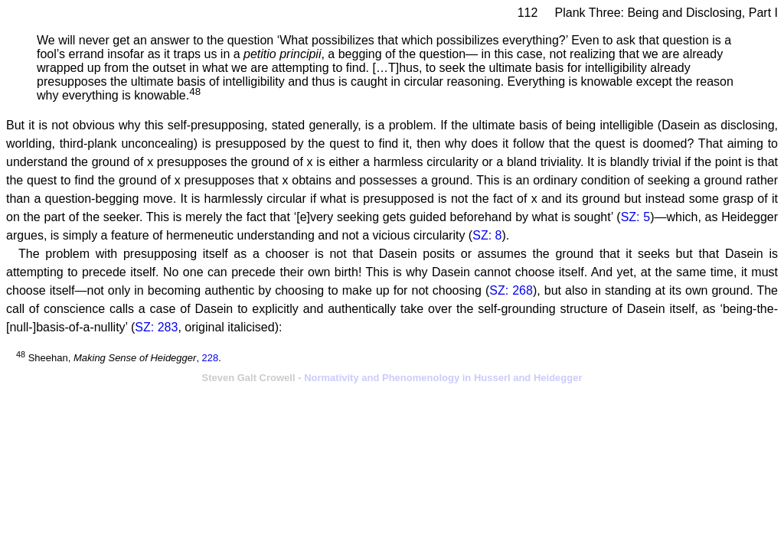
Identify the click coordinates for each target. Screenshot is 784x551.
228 (210, 358)
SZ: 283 (156, 327)
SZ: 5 (636, 216)
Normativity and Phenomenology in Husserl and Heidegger (443, 377)
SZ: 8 (486, 235)
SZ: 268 (511, 290)
